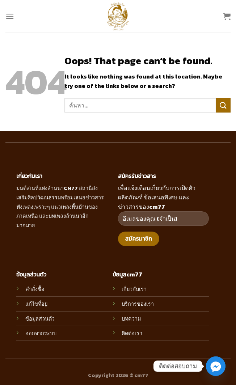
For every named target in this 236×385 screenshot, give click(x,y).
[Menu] (9, 16)
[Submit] (223, 105)
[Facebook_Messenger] (216, 366)
